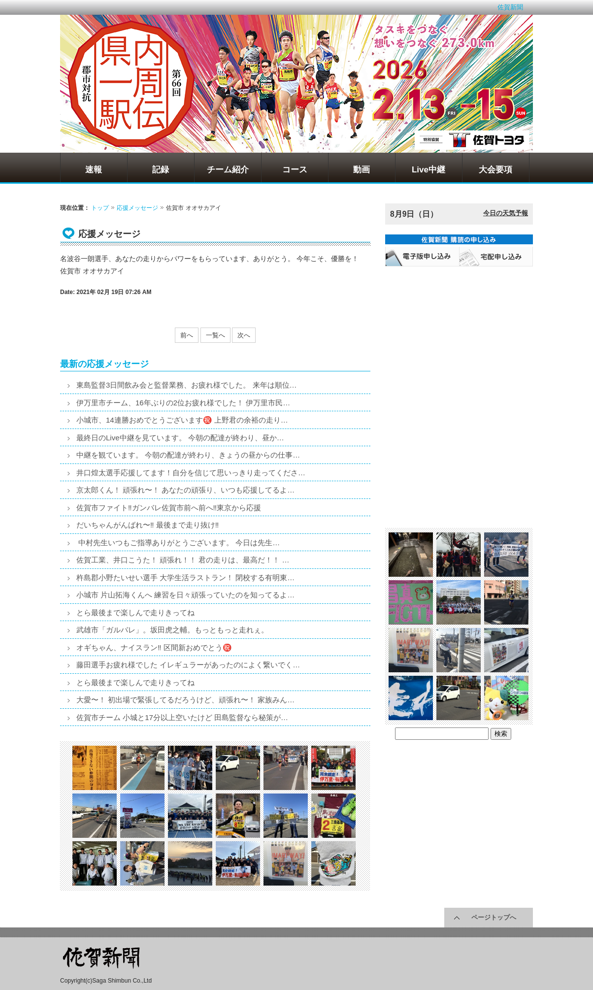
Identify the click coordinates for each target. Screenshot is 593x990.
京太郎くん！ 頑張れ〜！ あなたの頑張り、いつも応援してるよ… (185, 490)
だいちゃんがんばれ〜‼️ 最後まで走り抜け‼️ (147, 525)
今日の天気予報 (505, 213)
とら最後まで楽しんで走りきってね (135, 612)
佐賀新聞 (510, 7)
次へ (243, 335)
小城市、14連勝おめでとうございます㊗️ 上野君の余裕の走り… (182, 420)
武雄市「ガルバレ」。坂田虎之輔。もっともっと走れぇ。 (172, 630)
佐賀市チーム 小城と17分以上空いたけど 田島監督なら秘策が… (182, 717)
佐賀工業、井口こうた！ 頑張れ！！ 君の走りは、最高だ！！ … (183, 560)
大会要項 (495, 169)
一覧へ (215, 335)
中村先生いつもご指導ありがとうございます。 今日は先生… (178, 542)
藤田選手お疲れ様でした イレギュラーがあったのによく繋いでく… (188, 664)
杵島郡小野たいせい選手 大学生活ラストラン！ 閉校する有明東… (185, 577)
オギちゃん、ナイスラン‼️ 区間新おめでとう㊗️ (154, 647)
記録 (160, 169)
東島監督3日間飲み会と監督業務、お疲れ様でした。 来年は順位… (186, 385)
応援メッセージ (137, 207)
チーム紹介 (228, 169)
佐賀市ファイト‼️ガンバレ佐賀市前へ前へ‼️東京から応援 (168, 507)
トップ (100, 207)
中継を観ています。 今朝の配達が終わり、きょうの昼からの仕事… (188, 455)
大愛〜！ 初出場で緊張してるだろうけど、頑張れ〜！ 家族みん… (185, 699)
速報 (93, 169)
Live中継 (428, 169)
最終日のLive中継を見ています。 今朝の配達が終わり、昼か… (180, 437)
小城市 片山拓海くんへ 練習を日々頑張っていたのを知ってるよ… (185, 595)
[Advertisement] (459, 333)
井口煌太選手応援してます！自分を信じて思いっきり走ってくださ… (190, 472)
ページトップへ (493, 917)
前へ (186, 335)
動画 (361, 169)
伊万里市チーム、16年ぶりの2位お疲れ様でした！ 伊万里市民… (183, 402)
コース (294, 169)
